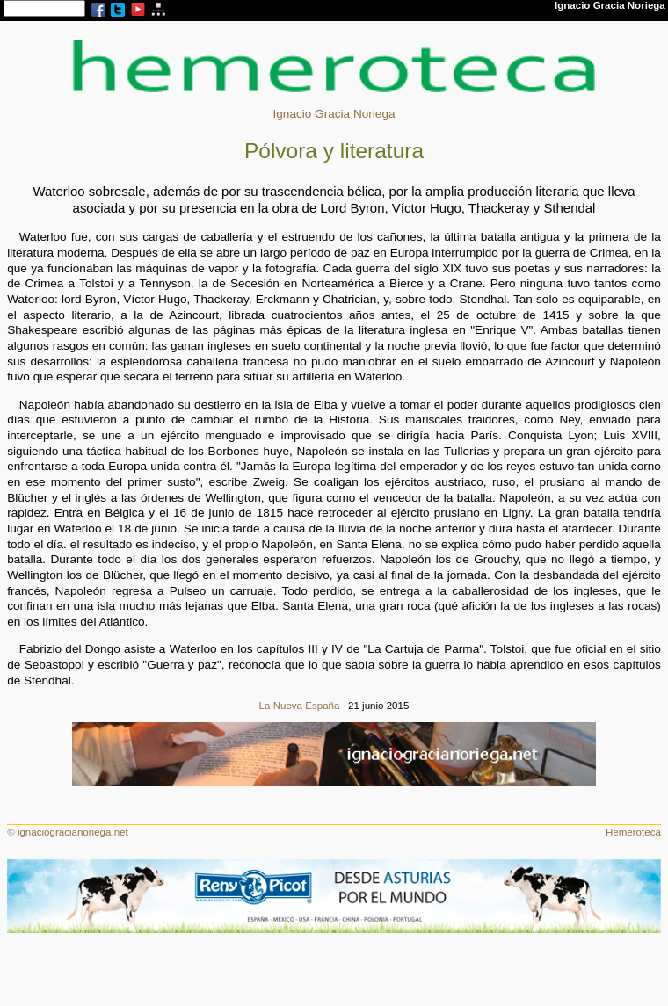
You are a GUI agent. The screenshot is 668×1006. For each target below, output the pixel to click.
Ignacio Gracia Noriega (333, 113)
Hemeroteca (633, 832)
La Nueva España (299, 705)
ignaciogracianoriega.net (73, 832)
